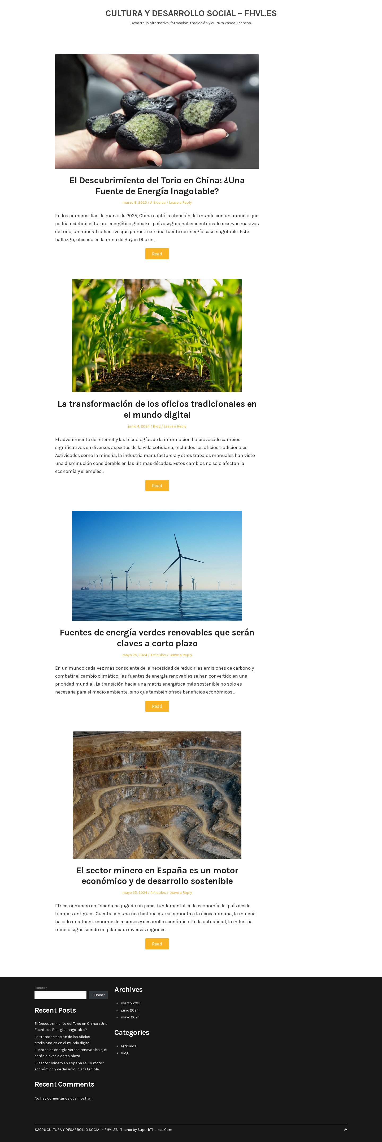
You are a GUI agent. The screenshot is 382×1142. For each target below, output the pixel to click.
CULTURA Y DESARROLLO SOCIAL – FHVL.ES (191, 13)
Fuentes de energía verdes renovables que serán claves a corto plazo (157, 638)
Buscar (40, 988)
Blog (156, 426)
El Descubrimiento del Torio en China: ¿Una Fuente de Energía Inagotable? (157, 186)
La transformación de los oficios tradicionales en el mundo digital (157, 409)
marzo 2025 (131, 1003)
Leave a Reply (180, 202)
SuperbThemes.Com (155, 1129)
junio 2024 (130, 1010)
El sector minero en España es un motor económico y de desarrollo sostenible (157, 876)
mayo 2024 (130, 1017)
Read (157, 254)
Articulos (158, 202)
